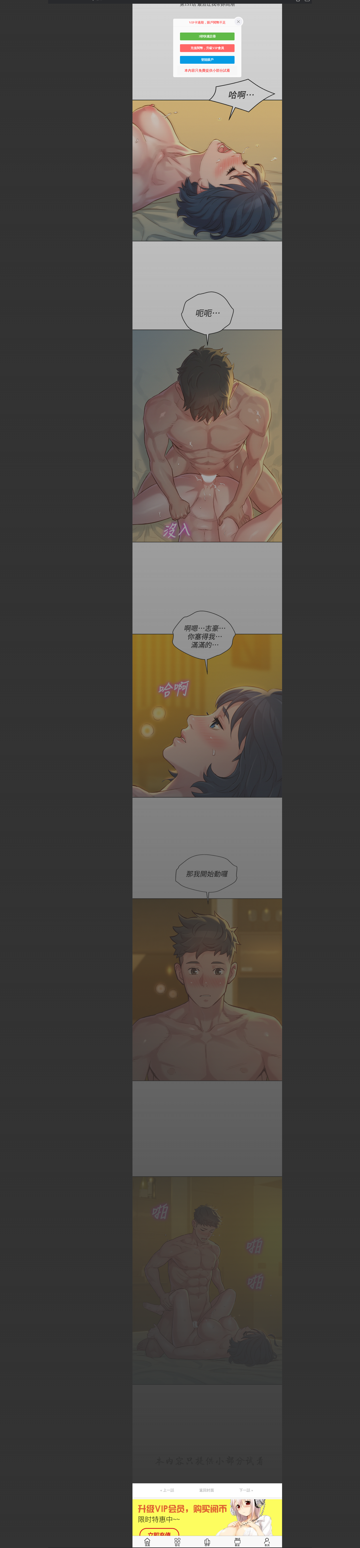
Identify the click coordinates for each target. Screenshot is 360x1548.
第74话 (9, 673)
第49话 (9, 444)
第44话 (9, 398)
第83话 (9, 755)
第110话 (10, 1003)
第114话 (10, 1039)
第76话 (9, 691)
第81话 (9, 737)
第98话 (9, 893)
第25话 (9, 224)
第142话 (10, 1296)
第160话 (10, 1460)
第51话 (9, 462)
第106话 (10, 966)
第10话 (9, 87)
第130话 (10, 1186)
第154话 (10, 1406)
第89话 (9, 810)
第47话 (9, 426)
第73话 (9, 664)
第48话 (9, 435)
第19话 (9, 169)
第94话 (9, 856)
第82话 (9, 746)
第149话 (10, 1360)
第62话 (9, 563)
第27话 (9, 243)
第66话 (9, 600)
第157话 (10, 1433)
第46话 (9, 417)
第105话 (10, 957)
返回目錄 (13, 1483)
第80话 (9, 728)
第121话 (10, 1103)
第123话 (10, 1122)
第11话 (9, 96)
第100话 (10, 911)
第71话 (9, 645)
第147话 (10, 1341)
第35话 (9, 316)
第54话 (9, 490)
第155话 (10, 1415)
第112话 (10, 1021)
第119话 (10, 1085)
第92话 (9, 838)
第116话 (10, 1058)
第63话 (9, 572)
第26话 (9, 233)
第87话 (9, 792)
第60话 (9, 545)
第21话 (9, 188)
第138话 (10, 1259)
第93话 (9, 847)
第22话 (9, 197)
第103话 (10, 938)
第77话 (9, 700)
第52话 (9, 471)
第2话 (8, 14)
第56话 (9, 508)
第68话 (9, 618)
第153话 (10, 1396)
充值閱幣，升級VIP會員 (207, 48)
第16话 (9, 142)
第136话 (10, 1241)
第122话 (10, 1112)
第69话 (9, 627)
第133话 (10, 1213)
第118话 (10, 1076)
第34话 (9, 307)
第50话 (9, 453)
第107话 (10, 975)
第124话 (10, 1131)
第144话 (10, 1314)
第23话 (9, 206)
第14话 (9, 123)
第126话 (10, 1149)
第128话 (10, 1167)
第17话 (9, 151)
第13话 (9, 114)
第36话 (9, 325)
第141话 (10, 1286)
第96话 (9, 874)
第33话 (9, 297)
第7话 (8, 59)
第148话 (10, 1351)
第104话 (10, 948)
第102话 (10, 929)
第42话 (9, 380)
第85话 (9, 774)
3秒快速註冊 (207, 36)
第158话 (10, 1442)
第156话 (10, 1424)
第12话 (9, 105)
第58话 (9, 526)
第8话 (8, 69)
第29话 (9, 261)
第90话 (9, 819)
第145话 (10, 1323)
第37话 (9, 334)
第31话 (9, 279)
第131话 (10, 1195)
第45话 (9, 407)
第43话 (9, 389)
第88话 (9, 801)
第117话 (10, 1067)
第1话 (8, 4)
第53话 (9, 481)
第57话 (9, 517)
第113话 (10, 1030)
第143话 (10, 1305)
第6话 (8, 50)
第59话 (9, 536)
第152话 (10, 1387)
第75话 (9, 682)
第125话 (10, 1140)
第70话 (9, 636)
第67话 (9, 609)
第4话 (8, 32)
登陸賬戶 (207, 59)
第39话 (9, 352)
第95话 (9, 865)
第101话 (10, 920)
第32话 (9, 288)
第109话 (10, 993)
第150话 (10, 1369)
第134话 (10, 1222)
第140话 (10, 1277)
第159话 (10, 1451)
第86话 (9, 783)
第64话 (9, 581)
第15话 (9, 133)
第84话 (9, 764)
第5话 (8, 41)
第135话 (10, 1232)
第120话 (10, 1094)
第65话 (9, 591)
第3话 (8, 23)
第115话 (10, 1048)
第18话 (9, 160)
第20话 (9, 178)
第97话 (9, 884)
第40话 (9, 362)
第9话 (8, 78)
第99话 (9, 902)
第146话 (10, 1332)
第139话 (10, 1268)
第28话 (9, 252)
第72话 (9, 655)
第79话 (9, 719)
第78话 (9, 710)
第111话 (10, 1012)
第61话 (9, 554)
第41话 (9, 371)
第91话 (9, 829)
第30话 (9, 270)
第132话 (10, 1204)
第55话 (9, 499)
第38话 (9, 343)
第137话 (10, 1250)
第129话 (10, 1177)
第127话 (10, 1158)
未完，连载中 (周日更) (21, 1470)
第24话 (9, 215)
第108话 (10, 984)
